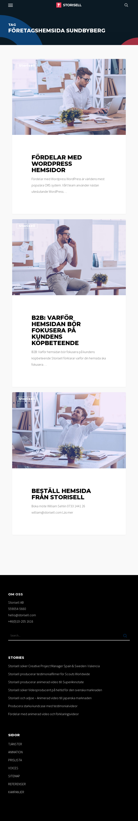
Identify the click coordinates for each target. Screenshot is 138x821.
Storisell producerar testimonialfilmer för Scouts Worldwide (49, 674)
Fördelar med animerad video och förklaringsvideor (43, 714)
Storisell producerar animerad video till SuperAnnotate (46, 682)
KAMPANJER (16, 792)
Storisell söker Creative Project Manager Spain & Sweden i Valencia (54, 666)
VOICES (13, 768)
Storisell (27, 66)
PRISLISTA (15, 760)
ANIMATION (15, 752)
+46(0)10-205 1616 (20, 621)
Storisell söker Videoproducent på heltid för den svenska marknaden (55, 690)
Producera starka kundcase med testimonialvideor (43, 706)
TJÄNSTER (15, 744)
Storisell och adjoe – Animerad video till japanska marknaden (50, 698)
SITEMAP (14, 776)
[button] (10, 5)
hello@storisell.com (22, 615)
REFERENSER (17, 784)
